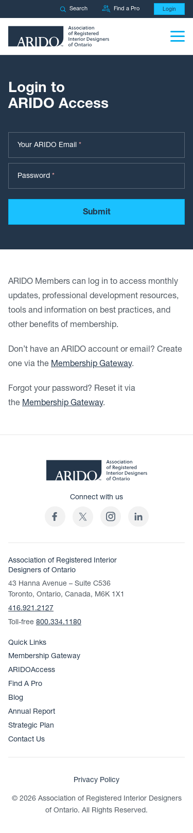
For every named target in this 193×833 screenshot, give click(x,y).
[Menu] (177, 36)
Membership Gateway (91, 363)
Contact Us (26, 739)
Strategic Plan (31, 725)
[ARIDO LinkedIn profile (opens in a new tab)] (138, 516)
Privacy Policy (96, 779)
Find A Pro (25, 683)
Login (169, 9)
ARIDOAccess (31, 669)
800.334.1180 (58, 622)
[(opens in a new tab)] (83, 516)
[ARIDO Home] (96, 473)
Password (36, 175)
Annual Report (31, 711)
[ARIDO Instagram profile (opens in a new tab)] (110, 516)
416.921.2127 (31, 608)
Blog (15, 697)
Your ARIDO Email (49, 144)
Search (73, 8)
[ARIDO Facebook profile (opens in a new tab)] (55, 516)
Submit (97, 212)
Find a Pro (120, 9)
